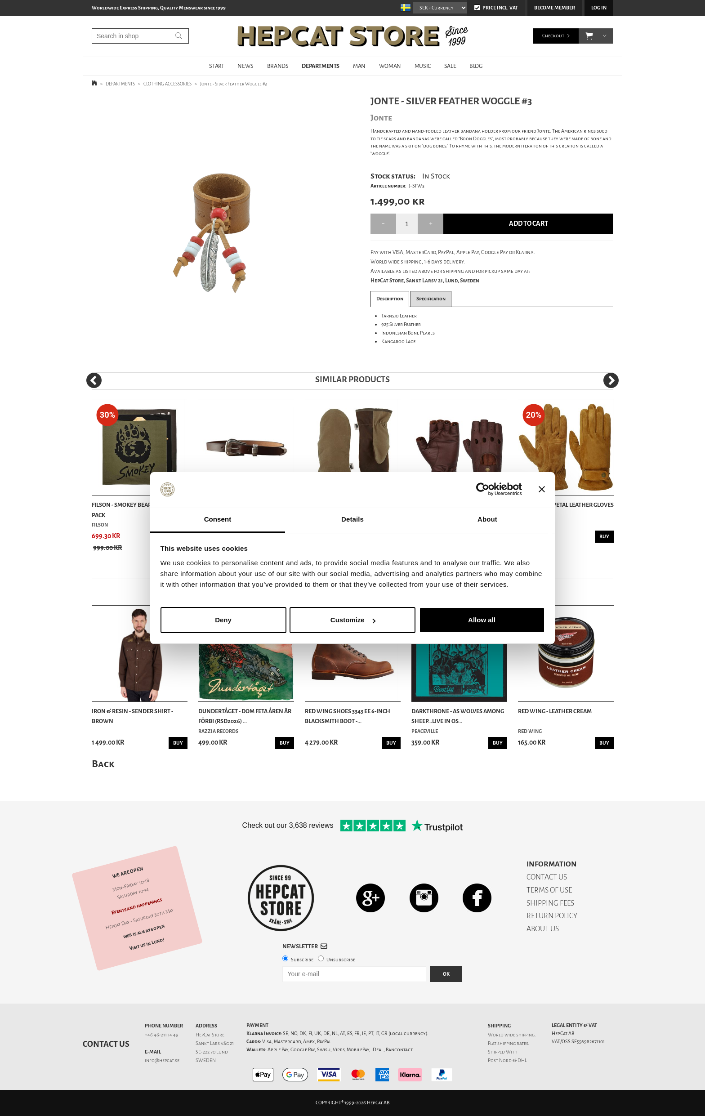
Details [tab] (352, 519)
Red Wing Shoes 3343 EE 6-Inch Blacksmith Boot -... (347, 716)
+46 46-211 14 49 (161, 1034)
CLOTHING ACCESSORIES (167, 84)
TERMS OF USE (549, 890)
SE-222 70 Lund (212, 1052)
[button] (589, 36)
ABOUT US (543, 928)
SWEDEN (206, 1060)
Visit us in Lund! (147, 944)
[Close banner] (542, 490)
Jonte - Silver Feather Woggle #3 (233, 84)
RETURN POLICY (552, 915)
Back (103, 763)
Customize (352, 620)
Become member (554, 7)
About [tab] (487, 519)
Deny (223, 620)
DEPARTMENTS (320, 66)
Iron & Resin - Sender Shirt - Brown (132, 716)
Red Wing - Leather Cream (555, 711)
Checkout (553, 35)
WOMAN (390, 66)
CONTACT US (547, 877)
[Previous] (94, 380)
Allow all (481, 620)
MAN (359, 66)
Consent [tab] (218, 519)
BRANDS (278, 66)
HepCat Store (210, 1034)
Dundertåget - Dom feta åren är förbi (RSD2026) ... (244, 716)
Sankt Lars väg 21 (215, 1043)
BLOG (475, 66)
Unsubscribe (340, 959)
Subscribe (302, 959)
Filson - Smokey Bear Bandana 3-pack (138, 509)
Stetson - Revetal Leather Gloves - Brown (566, 509)
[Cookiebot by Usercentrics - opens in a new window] (482, 489)
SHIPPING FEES (550, 903)
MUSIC (423, 66)
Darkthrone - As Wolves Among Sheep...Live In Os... (457, 716)
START (216, 66)
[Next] (611, 380)
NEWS (245, 66)
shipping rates (512, 1043)
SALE (450, 66)
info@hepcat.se (162, 1060)
